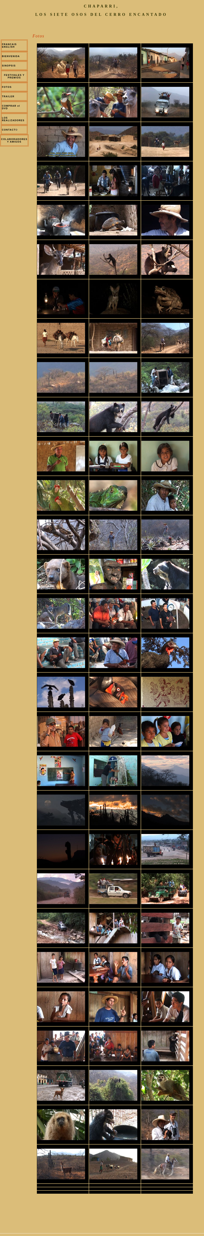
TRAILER (8, 96)
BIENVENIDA (11, 56)
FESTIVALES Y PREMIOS (14, 76)
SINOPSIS (9, 65)
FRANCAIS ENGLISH (9, 45)
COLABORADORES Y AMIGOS (14, 140)
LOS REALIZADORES (13, 119)
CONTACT (9, 129)
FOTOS (7, 87)
